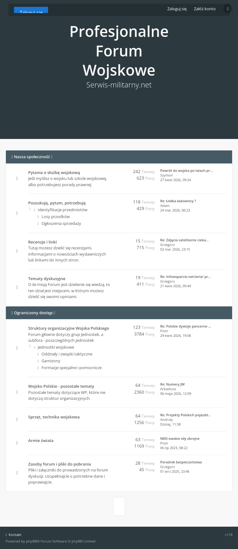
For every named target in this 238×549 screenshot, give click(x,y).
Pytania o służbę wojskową (54, 172)
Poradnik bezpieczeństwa (181, 462)
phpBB (31, 541)
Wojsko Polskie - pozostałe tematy (61, 386)
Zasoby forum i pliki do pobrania (59, 464)
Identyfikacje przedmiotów (60, 209)
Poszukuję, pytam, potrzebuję (57, 203)
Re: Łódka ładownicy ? (178, 201)
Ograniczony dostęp (33, 312)
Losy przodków (53, 216)
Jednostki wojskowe (54, 347)
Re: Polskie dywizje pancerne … (185, 326)
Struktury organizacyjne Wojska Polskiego (68, 328)
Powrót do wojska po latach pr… (186, 170)
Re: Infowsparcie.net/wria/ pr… (185, 276)
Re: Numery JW (172, 384)
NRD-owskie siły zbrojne (180, 438)
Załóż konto (205, 8)
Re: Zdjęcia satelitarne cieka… (184, 240)
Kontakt (13, 534)
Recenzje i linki (42, 242)
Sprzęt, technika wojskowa (54, 417)
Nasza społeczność (32, 156)
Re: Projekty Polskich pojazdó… (185, 415)
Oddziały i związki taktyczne (64, 354)
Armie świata (41, 440)
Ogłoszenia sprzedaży (59, 223)
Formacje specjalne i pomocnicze (69, 367)
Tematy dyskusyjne (46, 278)
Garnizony (48, 361)
